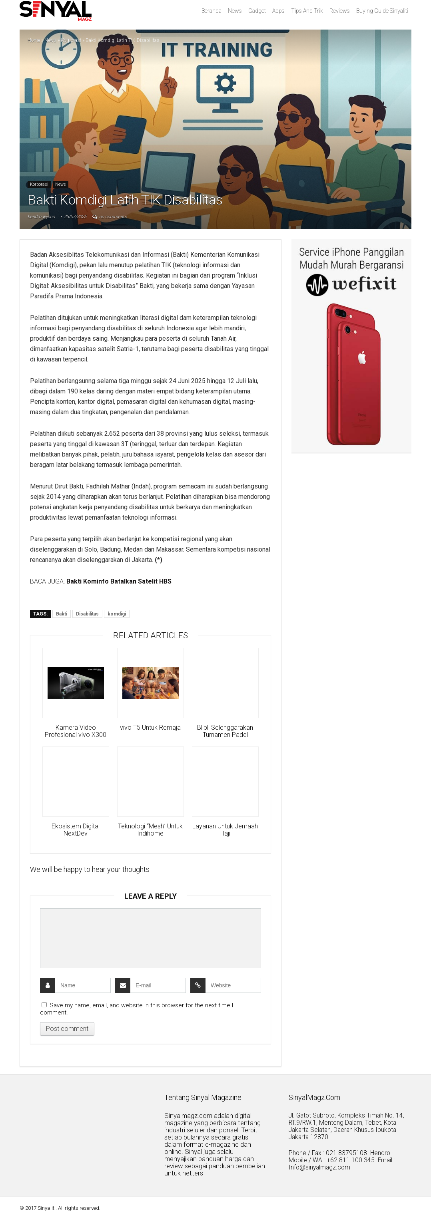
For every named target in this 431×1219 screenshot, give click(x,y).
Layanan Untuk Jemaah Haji (225, 830)
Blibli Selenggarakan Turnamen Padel (225, 731)
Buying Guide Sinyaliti (382, 11)
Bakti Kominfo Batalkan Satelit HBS (119, 581)
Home (34, 40)
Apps (278, 11)
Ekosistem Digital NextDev (76, 830)
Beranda (211, 11)
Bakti (61, 614)
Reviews (339, 11)
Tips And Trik (307, 11)
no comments (113, 216)
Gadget (257, 11)
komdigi (117, 614)
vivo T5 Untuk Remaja (150, 727)
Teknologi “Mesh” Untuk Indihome (150, 830)
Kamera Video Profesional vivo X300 (75, 731)
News (235, 11)
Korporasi (71, 40)
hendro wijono (41, 216)
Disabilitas (87, 614)
